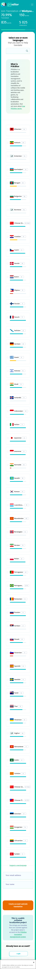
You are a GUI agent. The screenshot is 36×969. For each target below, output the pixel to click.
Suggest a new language (18, 865)
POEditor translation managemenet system (18, 934)
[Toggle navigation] (32, 5)
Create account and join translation (18, 905)
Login (18, 953)
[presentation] (18, 893)
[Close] (34, 964)
